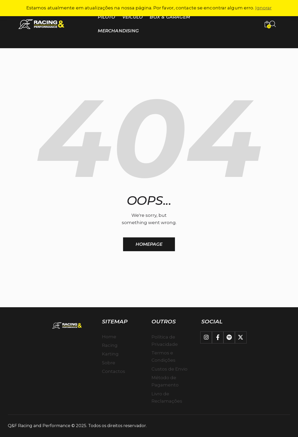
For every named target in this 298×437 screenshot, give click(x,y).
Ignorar (263, 7)
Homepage (149, 244)
